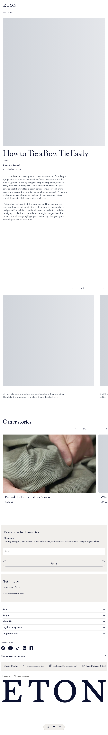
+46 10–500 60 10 (11, 587)
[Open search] (48, 727)
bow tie (16, 176)
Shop (54, 609)
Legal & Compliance (54, 627)
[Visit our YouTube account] (10, 648)
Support (54, 615)
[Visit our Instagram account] (3, 648)
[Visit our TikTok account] (17, 648)
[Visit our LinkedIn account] (24, 648)
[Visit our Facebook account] (31, 648)
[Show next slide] (95, 288)
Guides (10, 13)
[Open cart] (54, 727)
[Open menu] (60, 727)
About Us (54, 621)
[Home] (54, 691)
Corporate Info (54, 633)
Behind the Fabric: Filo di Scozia (27, 497)
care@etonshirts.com (13, 594)
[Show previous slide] (75, 288)
